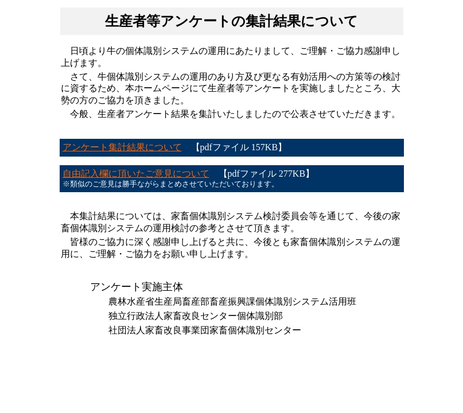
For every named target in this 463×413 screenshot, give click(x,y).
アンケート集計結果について (122, 147)
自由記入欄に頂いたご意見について (136, 173)
